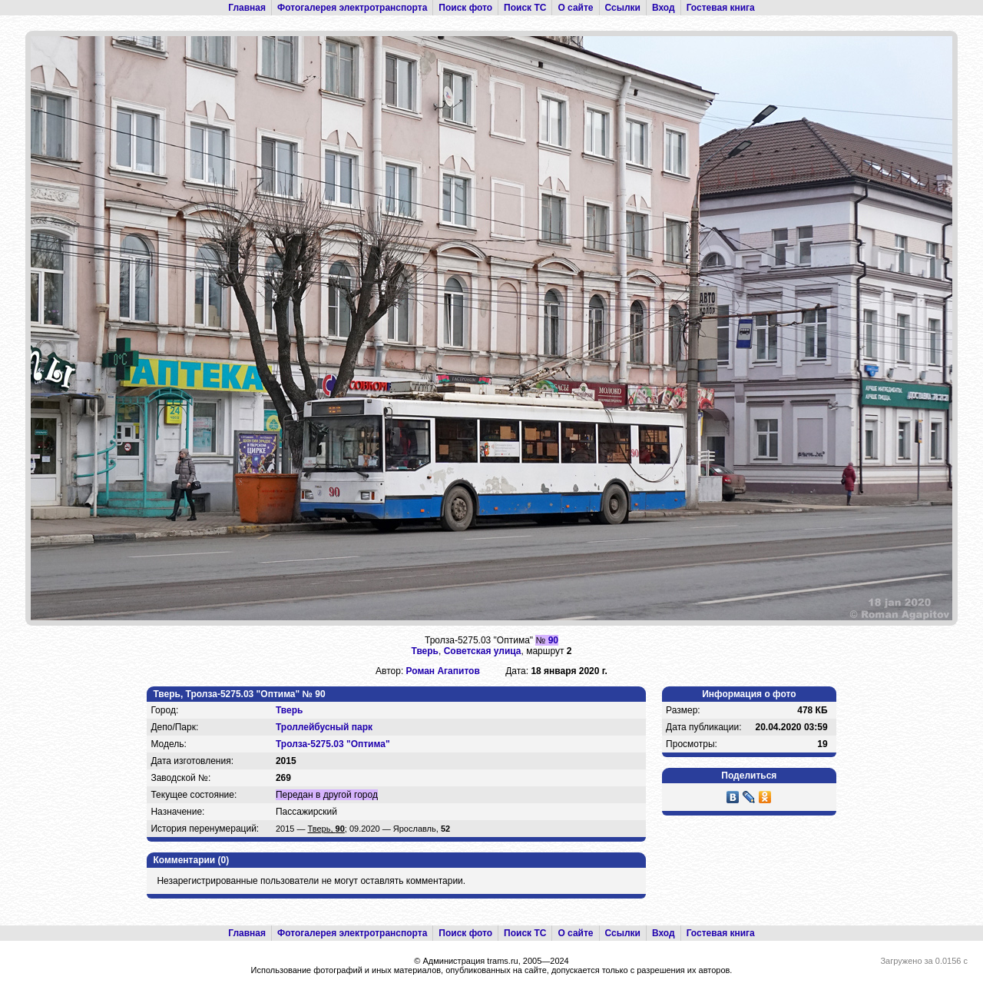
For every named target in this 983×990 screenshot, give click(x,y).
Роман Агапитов (443, 671)
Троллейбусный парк (324, 727)
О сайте (575, 7)
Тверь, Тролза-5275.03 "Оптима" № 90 (239, 694)
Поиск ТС (525, 7)
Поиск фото (465, 7)
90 (553, 640)
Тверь (425, 651)
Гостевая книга (721, 7)
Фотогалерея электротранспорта (352, 7)
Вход (663, 7)
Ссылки (622, 7)
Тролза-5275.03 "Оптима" (333, 744)
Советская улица (482, 651)
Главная (247, 7)
